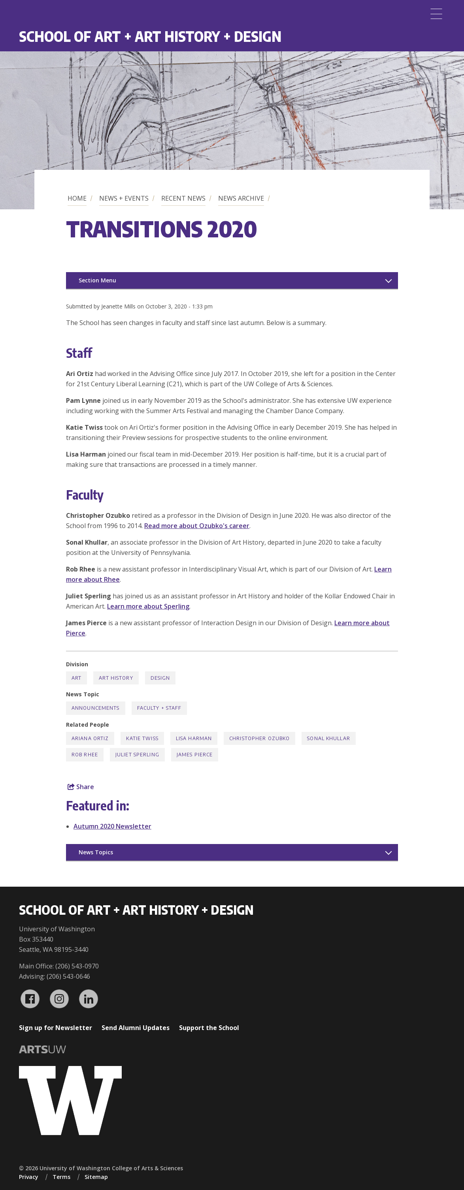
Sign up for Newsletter (55, 1027)
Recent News (183, 198)
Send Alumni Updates (136, 1027)
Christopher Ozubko (259, 738)
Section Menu (97, 280)
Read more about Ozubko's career (196, 525)
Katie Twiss (142, 738)
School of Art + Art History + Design (150, 36)
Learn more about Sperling (148, 606)
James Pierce (195, 755)
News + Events (124, 198)
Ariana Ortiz (90, 738)
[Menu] (436, 14)
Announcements (96, 708)
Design (160, 678)
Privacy (28, 1177)
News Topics (96, 852)
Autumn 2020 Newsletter (112, 826)
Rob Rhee (85, 755)
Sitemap (96, 1177)
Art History (116, 678)
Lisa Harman (194, 738)
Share (81, 786)
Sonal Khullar (328, 738)
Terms (61, 1177)
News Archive (241, 198)
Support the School (209, 1027)
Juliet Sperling (137, 755)
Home (77, 198)
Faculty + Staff (159, 708)
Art (76, 678)
